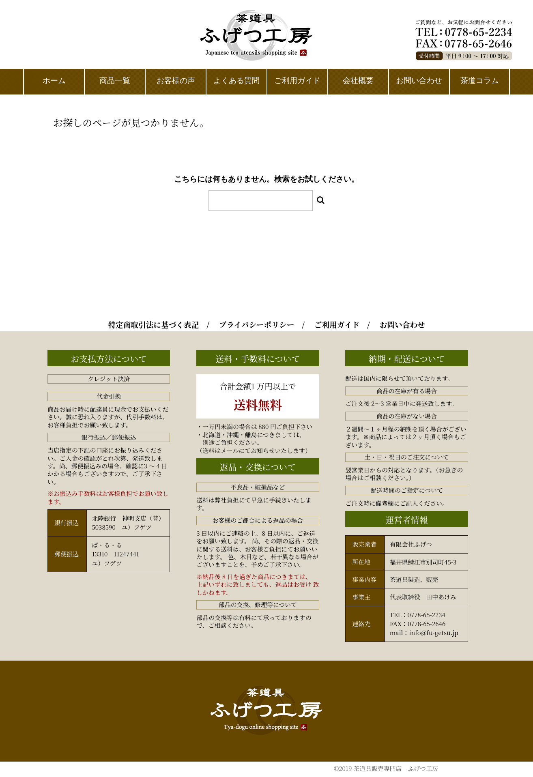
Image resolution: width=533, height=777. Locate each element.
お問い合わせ (402, 324)
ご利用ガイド (336, 324)
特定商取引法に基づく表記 (153, 324)
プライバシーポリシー (256, 324)
